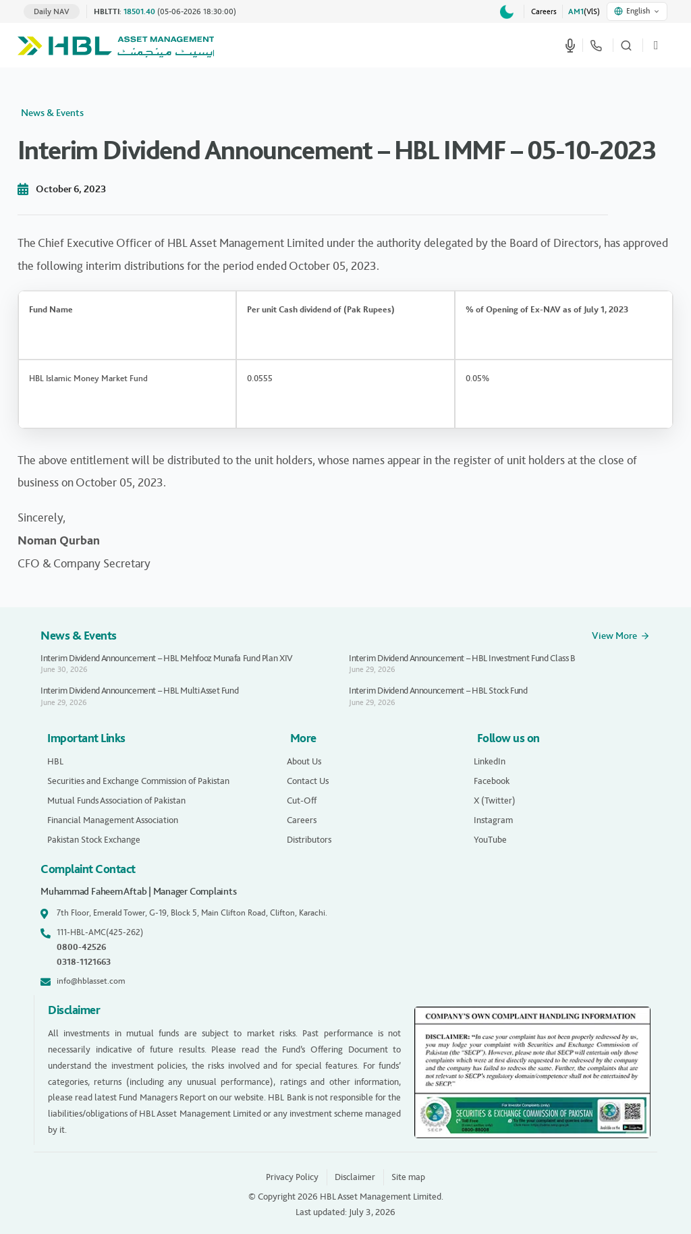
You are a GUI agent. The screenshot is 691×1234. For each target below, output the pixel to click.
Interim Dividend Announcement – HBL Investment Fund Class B (462, 658)
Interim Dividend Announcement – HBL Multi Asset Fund (139, 690)
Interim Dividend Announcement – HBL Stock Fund (438, 690)
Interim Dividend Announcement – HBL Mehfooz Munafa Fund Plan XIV (166, 658)
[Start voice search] (570, 45)
